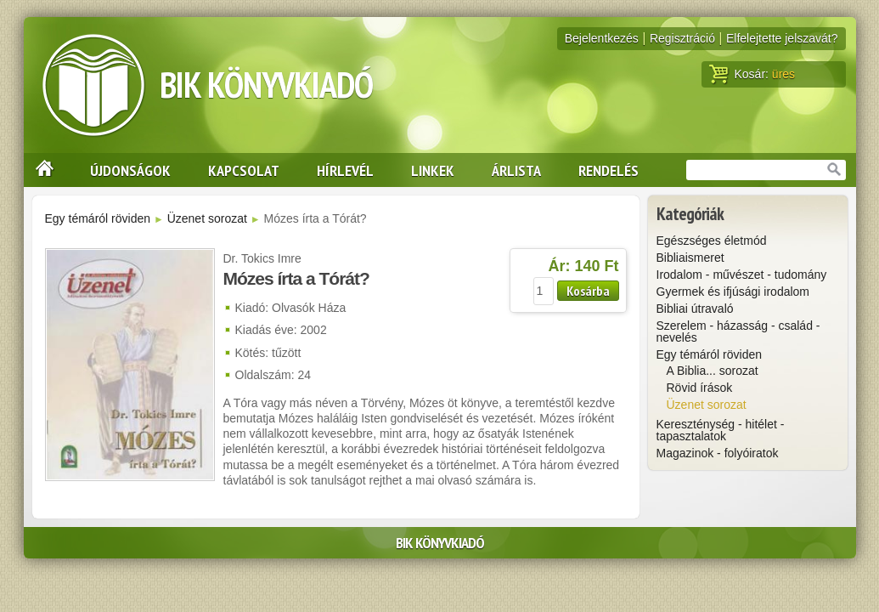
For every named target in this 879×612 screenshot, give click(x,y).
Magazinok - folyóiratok (717, 453)
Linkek (432, 170)
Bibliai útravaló (695, 308)
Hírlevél (345, 170)
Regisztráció (682, 38)
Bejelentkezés (602, 38)
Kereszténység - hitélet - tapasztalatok (720, 430)
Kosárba (588, 290)
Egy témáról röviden (98, 218)
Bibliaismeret (690, 257)
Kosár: (752, 74)
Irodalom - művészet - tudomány (741, 274)
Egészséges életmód (711, 240)
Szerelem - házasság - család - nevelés (738, 331)
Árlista (516, 170)
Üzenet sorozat (207, 218)
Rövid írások (700, 387)
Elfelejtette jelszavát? (782, 38)
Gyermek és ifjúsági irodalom (733, 291)
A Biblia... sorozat (712, 370)
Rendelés (608, 170)
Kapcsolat (243, 170)
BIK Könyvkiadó (266, 84)
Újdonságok (130, 170)
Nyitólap (39, 170)
